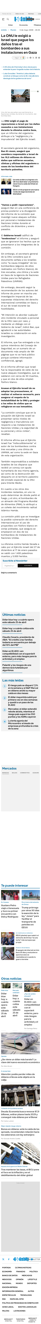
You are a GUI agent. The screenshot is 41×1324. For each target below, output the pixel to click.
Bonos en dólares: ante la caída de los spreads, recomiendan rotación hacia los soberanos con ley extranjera (20, 1132)
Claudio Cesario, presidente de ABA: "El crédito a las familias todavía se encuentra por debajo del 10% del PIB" (19, 641)
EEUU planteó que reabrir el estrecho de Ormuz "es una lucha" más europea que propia (27, 938)
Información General (13, 1291)
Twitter (3, 1259)
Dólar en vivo (20, 14)
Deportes (32, 1283)
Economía (23, 25)
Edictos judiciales (27, 1307)
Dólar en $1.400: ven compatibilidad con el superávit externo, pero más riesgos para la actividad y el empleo (19, 655)
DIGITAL (8, 1320)
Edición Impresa (10, 1287)
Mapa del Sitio (17, 1299)
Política (34, 1271)
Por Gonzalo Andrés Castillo (10, 1139)
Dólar (10, 25)
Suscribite (28, 565)
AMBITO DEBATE (32, 1320)
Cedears (36, 773)
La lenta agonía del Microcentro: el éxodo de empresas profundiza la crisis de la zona (23, 724)
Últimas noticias (23, 1267)
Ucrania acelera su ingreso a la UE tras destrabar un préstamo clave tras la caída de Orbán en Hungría (25, 183)
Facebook (8, 1259)
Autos (31, 1291)
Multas (5, 1311)
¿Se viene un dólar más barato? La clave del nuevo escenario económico (20, 1061)
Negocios (6, 1279)
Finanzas (20, 1271)
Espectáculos (9, 1295)
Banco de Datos (9, 1275)
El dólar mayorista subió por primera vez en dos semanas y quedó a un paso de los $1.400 (22, 701)
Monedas (5, 773)
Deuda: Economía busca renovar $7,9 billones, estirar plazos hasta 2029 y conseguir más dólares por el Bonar (20, 1114)
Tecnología (26, 1295)
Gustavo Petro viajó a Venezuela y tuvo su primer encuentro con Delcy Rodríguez (10, 911)
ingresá (37, 19)
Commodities (25, 773)
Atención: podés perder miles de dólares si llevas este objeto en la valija (18, 1077)
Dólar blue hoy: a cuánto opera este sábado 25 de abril (18, 621)
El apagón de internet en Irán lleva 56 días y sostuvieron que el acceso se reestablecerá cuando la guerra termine (27, 954)
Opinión (19, 1279)
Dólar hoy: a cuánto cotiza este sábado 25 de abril (18, 629)
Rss (4, 1299)
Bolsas (14, 773)
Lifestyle (32, 1279)
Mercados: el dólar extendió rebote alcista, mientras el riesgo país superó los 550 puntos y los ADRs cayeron (22, 713)
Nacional (6, 1283)
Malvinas (31, 14)
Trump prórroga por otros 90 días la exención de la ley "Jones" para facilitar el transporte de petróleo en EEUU (30, 917)
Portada (6, 1267)
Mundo (13, 30)
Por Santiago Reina (30, 1028)
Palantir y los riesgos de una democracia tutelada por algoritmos (16, 668)
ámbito (4, 30)
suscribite (30, 19)
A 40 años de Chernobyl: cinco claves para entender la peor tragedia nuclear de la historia (21, 68)
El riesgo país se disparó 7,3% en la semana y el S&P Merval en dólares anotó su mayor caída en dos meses (23, 689)
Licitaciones (19, 1311)
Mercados (27, 1275)
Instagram (14, 1259)
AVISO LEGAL (8, 1307)
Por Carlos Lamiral (7, 1121)
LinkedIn (20, 1259)
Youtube (26, 1259)
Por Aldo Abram (6, 1066)
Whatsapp (32, 1259)
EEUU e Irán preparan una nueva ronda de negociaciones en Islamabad (26, 192)
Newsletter (34, 1259)
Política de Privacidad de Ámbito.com (20, 1303)
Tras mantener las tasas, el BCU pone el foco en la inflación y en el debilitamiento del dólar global (20, 1172)
